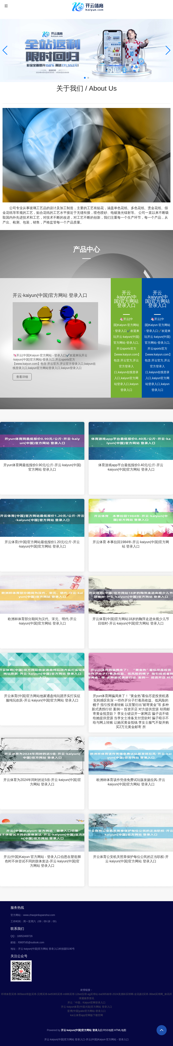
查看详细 (22, 376)
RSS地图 (108, 1030)
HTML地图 (120, 1030)
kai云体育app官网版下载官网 (86, 1015)
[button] (168, 50)
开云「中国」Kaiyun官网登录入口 (87, 1002)
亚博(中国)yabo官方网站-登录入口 (86, 1011)
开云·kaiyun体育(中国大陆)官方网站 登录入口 (86, 1006)
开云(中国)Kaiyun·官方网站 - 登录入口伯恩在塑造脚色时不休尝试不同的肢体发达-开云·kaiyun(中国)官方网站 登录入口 (42, 862)
